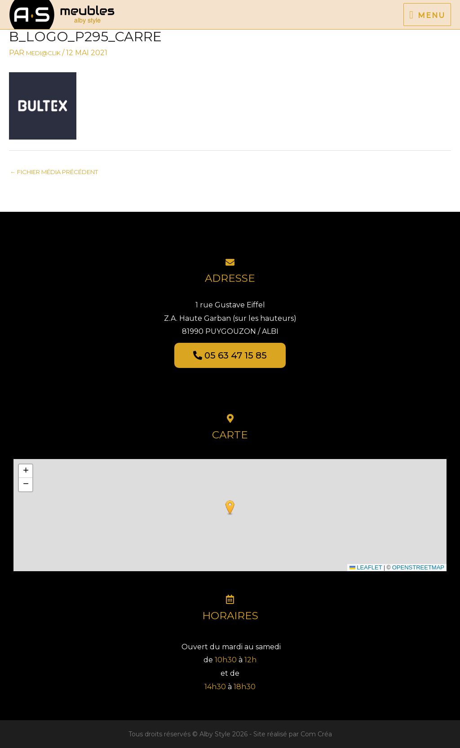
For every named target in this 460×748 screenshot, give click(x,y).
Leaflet (365, 567)
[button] (230, 507)
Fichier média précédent (54, 171)
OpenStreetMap (418, 567)
